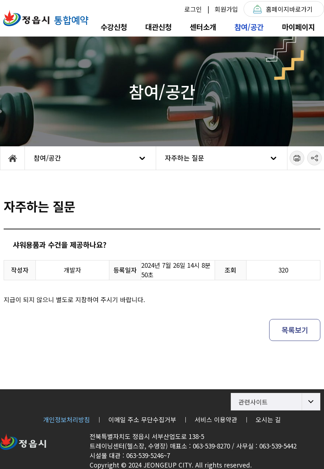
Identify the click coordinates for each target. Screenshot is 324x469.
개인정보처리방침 (66, 419)
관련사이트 (253, 401)
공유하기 (314, 158)
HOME (12, 158)
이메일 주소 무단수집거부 (142, 419)
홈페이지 (289, 9)
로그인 (193, 9)
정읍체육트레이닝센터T (45, 18)
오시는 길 (268, 419)
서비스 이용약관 (216, 419)
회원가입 (226, 9)
